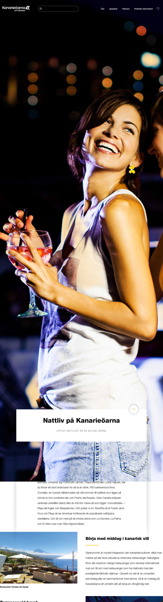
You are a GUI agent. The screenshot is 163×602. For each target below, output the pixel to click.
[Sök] (58, 9)
